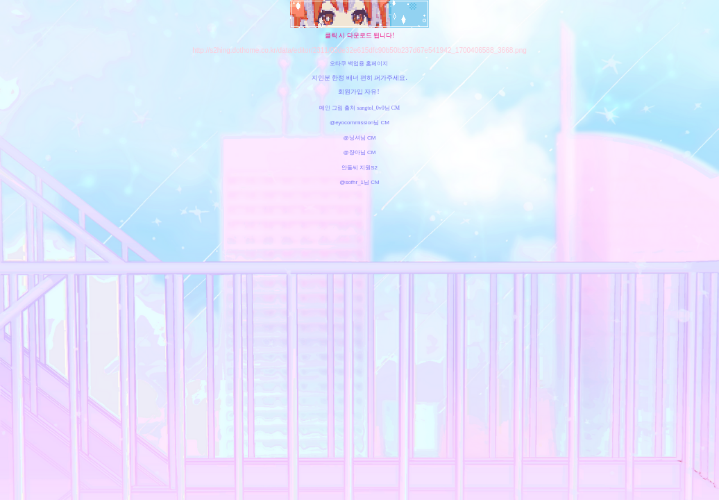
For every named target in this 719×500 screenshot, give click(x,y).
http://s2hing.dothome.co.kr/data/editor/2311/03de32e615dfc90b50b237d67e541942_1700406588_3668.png (359, 50)
